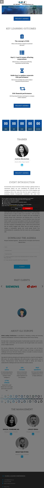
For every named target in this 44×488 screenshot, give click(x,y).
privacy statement (13, 205)
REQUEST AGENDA (22, 18)
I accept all (27, 208)
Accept (16, 208)
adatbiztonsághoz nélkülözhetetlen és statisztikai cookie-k (14, 202)
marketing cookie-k (6, 203)
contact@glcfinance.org (27, 4)
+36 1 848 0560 (16, 4)
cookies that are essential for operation (10, 200)
